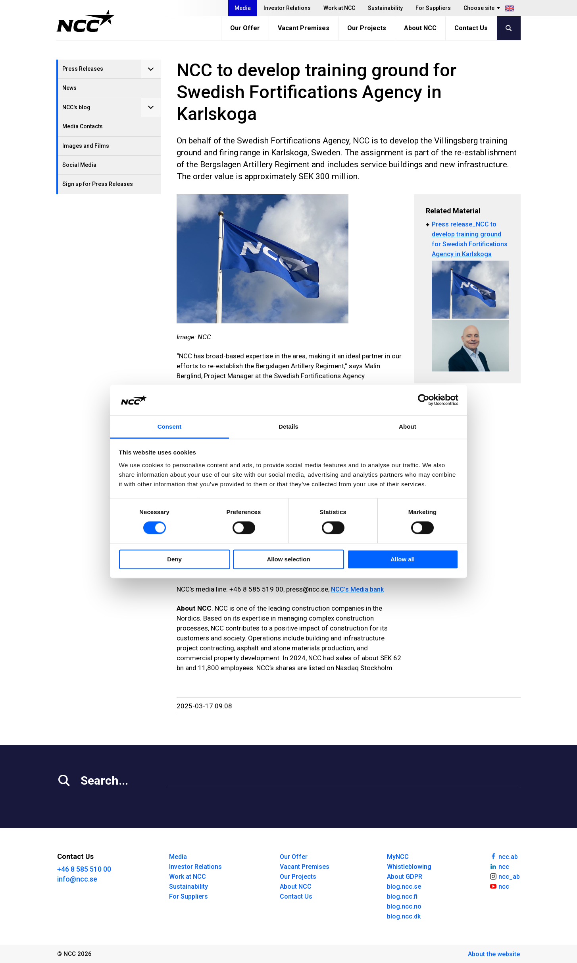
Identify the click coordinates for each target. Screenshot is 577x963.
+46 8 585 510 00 (84, 869)
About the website (494, 954)
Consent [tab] (170, 426)
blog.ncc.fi (402, 896)
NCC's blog (76, 107)
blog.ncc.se (404, 886)
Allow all (402, 559)
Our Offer (245, 28)
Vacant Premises (303, 28)
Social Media (79, 165)
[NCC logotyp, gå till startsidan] (85, 21)
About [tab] (407, 426)
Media (243, 8)
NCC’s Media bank (357, 589)
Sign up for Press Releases (97, 184)
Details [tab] (288, 426)
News (69, 88)
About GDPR (404, 876)
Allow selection (288, 559)
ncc (499, 866)
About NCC (420, 28)
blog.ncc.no (404, 906)
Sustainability (385, 8)
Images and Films (85, 146)
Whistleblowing (409, 866)
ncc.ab (503, 856)
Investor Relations (287, 8)
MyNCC (398, 857)
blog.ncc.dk (404, 916)
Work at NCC (339, 8)
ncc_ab (504, 876)
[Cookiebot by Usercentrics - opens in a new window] (423, 400)
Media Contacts (82, 126)
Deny (174, 559)
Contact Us (471, 28)
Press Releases (82, 69)
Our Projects (366, 28)
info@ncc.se (77, 879)
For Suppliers (433, 8)
